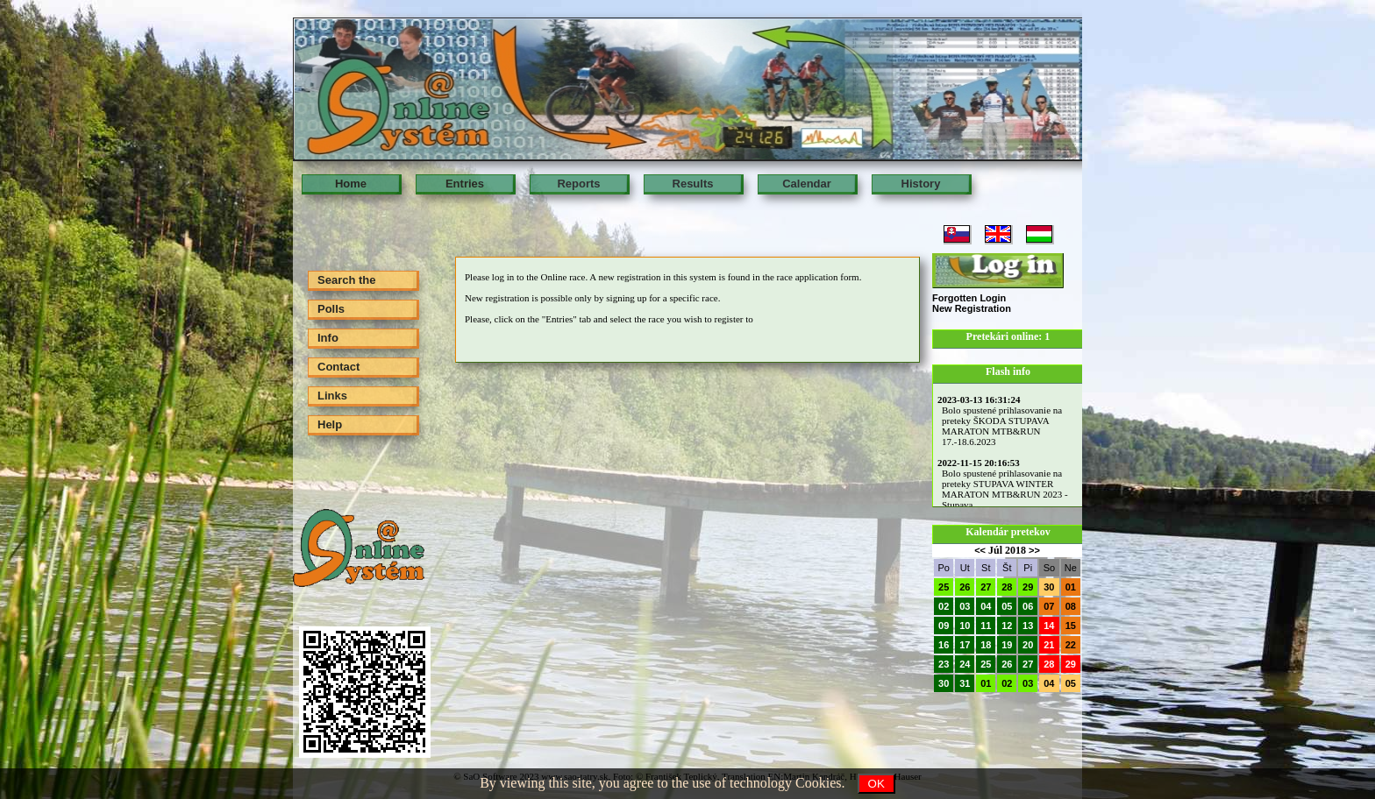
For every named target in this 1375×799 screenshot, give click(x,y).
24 (964, 664)
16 (943, 645)
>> (1034, 550)
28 (1006, 587)
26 (964, 587)
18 (985, 645)
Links (332, 395)
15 (1070, 625)
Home (351, 183)
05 (1006, 606)
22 (1070, 645)
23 (943, 664)
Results (693, 183)
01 (1070, 587)
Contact (338, 366)
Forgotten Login (969, 298)
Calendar (806, 183)
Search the (346, 279)
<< (980, 550)
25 (943, 587)
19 (1006, 645)
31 (964, 683)
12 (1006, 625)
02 (943, 606)
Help (329, 424)
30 (1049, 587)
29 (1027, 587)
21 (1049, 645)
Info (327, 337)
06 (1027, 606)
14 (1049, 625)
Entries (464, 183)
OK (876, 783)
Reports (578, 183)
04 (985, 606)
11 (985, 625)
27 (985, 587)
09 (943, 625)
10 (964, 625)
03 (964, 606)
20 (1027, 645)
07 (1049, 606)
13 (1027, 625)
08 (1070, 606)
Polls (331, 308)
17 (964, 645)
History (921, 183)
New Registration (971, 308)
